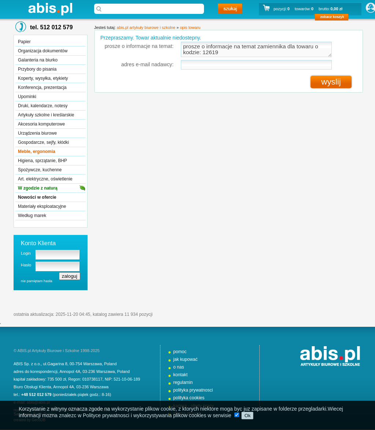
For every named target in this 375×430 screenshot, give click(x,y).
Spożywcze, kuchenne (40, 169)
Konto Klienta (38, 243)
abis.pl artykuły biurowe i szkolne (50, 9)
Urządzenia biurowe (37, 133)
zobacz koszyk (333, 18)
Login (26, 253)
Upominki (27, 96)
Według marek (32, 215)
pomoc (179, 351)
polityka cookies (188, 397)
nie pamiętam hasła (36, 281)
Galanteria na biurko (37, 60)
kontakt (180, 374)
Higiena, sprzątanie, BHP (42, 160)
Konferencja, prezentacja (42, 87)
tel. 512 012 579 (51, 27)
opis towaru (190, 27)
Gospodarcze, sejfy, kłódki (43, 142)
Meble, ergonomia (36, 151)
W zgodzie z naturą (37, 188)
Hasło (26, 265)
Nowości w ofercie (37, 197)
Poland (110, 364)
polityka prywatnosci (193, 390)
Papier (24, 41)
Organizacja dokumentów (42, 50)
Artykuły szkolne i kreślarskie (46, 114)
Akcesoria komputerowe (41, 124)
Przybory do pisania (37, 69)
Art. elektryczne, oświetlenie (45, 179)
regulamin (183, 382)
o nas (178, 367)
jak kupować (185, 359)
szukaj (230, 9)
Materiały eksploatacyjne (42, 206)
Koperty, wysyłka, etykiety (43, 78)
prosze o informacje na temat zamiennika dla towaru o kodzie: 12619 (256, 49)
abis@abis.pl (38, 402)
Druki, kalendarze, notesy (42, 105)
